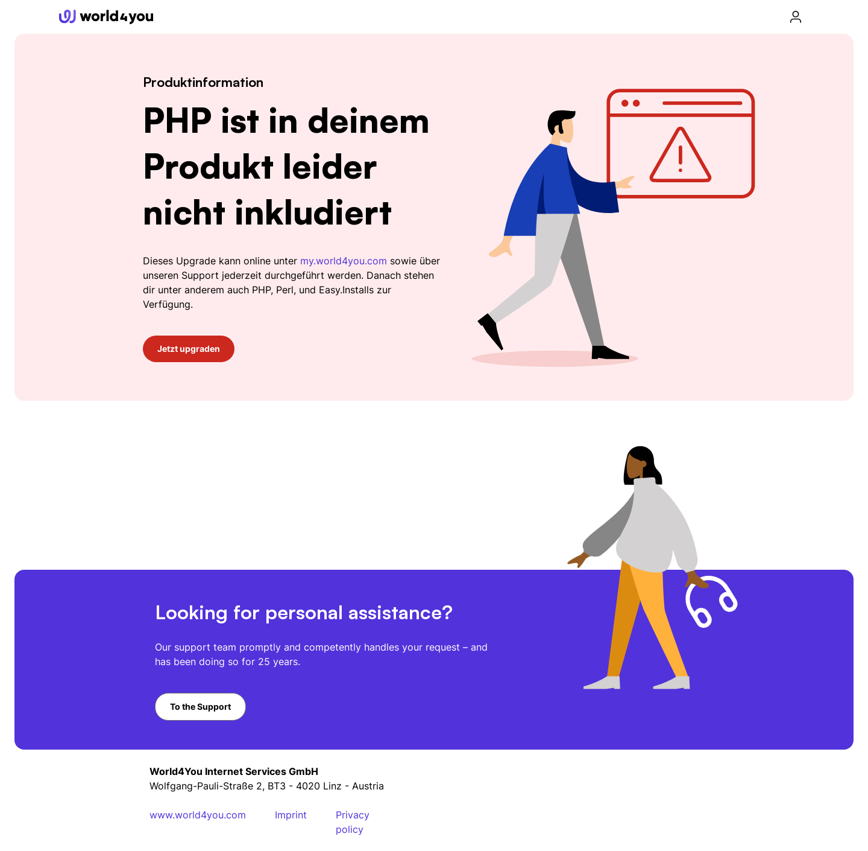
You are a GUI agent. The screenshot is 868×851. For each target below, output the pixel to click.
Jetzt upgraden (188, 348)
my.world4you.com (343, 261)
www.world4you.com (197, 815)
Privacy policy (353, 822)
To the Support (200, 706)
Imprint (291, 815)
